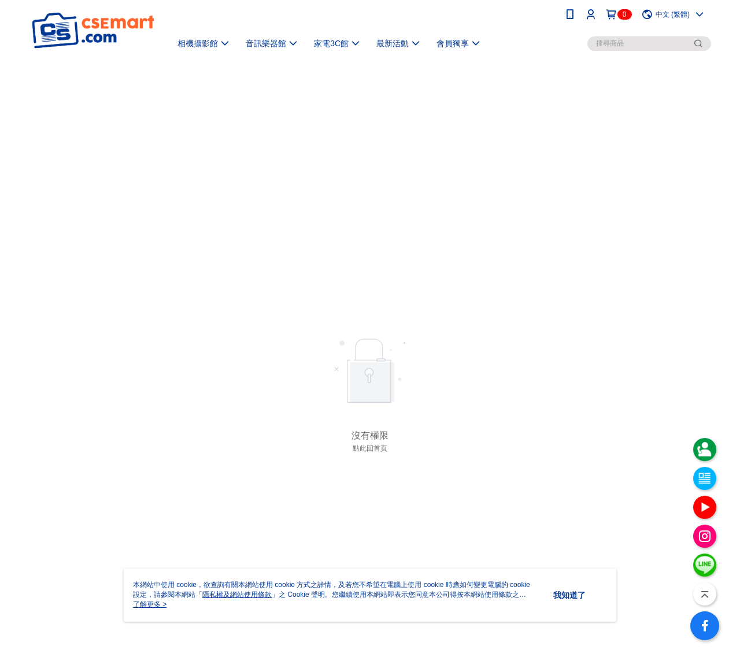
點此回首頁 (370, 448)
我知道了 (569, 595)
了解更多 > (149, 604)
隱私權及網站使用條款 (237, 595)
